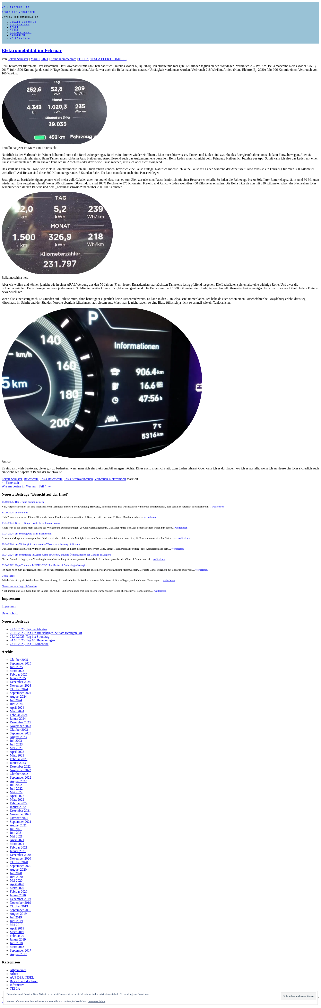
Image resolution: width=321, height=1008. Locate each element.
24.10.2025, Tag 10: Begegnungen (32, 640)
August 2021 (18, 825)
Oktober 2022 (19, 774)
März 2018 (17, 947)
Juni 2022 (16, 788)
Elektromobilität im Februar (32, 50)
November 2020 (20, 858)
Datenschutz (20, 38)
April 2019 (17, 928)
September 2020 (20, 866)
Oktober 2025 (19, 659)
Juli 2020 (16, 873)
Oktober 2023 (19, 729)
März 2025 (17, 670)
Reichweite (31, 479)
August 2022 (18, 781)
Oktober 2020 (19, 862)
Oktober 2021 (19, 818)
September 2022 (20, 777)
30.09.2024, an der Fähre (15, 512)
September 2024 (20, 693)
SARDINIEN (17, 35)
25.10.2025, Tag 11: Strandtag (29, 636)
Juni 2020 (16, 877)
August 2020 (18, 869)
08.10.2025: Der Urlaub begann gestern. (23, 501)
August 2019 (18, 913)
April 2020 (17, 884)
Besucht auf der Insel (24, 981)
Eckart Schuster (23, 22)
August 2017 (18, 954)
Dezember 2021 (20, 810)
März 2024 (17, 711)
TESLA (14, 27)
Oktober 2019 (19, 906)
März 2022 (17, 799)
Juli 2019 (16, 917)
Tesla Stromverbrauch (78, 479)
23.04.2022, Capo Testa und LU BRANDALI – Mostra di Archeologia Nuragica (44, 565)
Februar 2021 (18, 847)
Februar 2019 (18, 935)
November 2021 (20, 814)
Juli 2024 (16, 700)
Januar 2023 (18, 762)
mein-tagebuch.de (16, 7)
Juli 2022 (16, 785)
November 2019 (20, 902)
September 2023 (20, 733)
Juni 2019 (16, 921)
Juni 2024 (16, 704)
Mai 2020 (16, 880)
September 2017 (20, 950)
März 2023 (17, 755)
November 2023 (20, 726)
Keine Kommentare (63, 59)
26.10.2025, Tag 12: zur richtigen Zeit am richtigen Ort (46, 633)
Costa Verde (8, 575)
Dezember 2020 (20, 854)
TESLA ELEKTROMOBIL (108, 59)
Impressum (9, 606)
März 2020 (17, 888)
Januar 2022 (18, 807)
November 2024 (20, 685)
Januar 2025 (18, 678)
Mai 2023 (16, 748)
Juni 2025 (16, 667)
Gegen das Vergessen (18, 12)
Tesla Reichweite (51, 479)
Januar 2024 (18, 718)
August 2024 (18, 696)
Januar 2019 (18, 939)
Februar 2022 (18, 803)
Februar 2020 (18, 891)
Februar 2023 (18, 759)
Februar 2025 (18, 674)
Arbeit (15, 30)
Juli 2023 (16, 740)
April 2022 (17, 796)
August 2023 (18, 737)
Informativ (17, 985)
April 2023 (17, 751)
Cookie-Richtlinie (96, 1001)
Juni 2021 (16, 832)
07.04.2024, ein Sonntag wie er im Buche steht (26, 533)
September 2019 (20, 910)
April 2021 (17, 840)
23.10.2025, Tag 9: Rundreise (29, 644)
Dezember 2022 (20, 766)
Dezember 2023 (20, 722)
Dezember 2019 (20, 899)
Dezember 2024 (20, 682)
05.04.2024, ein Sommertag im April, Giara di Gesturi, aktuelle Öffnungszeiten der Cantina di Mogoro (56, 554)
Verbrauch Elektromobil (110, 479)
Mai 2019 (16, 924)
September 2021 (20, 821)
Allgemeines (19, 24)
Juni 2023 (16, 744)
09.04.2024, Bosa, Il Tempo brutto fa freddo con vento (31, 522)
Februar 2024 (18, 715)
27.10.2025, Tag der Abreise (28, 629)
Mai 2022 (16, 792)
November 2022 (20, 770)
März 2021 (17, 843)
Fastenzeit (10, 482)
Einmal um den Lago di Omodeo (19, 586)
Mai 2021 (16, 836)
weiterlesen (218, 506)
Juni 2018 (16, 943)
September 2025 (20, 663)
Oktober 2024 (19, 689)
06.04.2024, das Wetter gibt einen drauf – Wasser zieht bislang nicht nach (41, 544)
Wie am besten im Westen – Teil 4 (26, 486)
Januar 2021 (18, 851)
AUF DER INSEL (20, 32)
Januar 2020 (18, 895)
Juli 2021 (16, 829)
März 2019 (17, 932)
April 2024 (17, 707)
